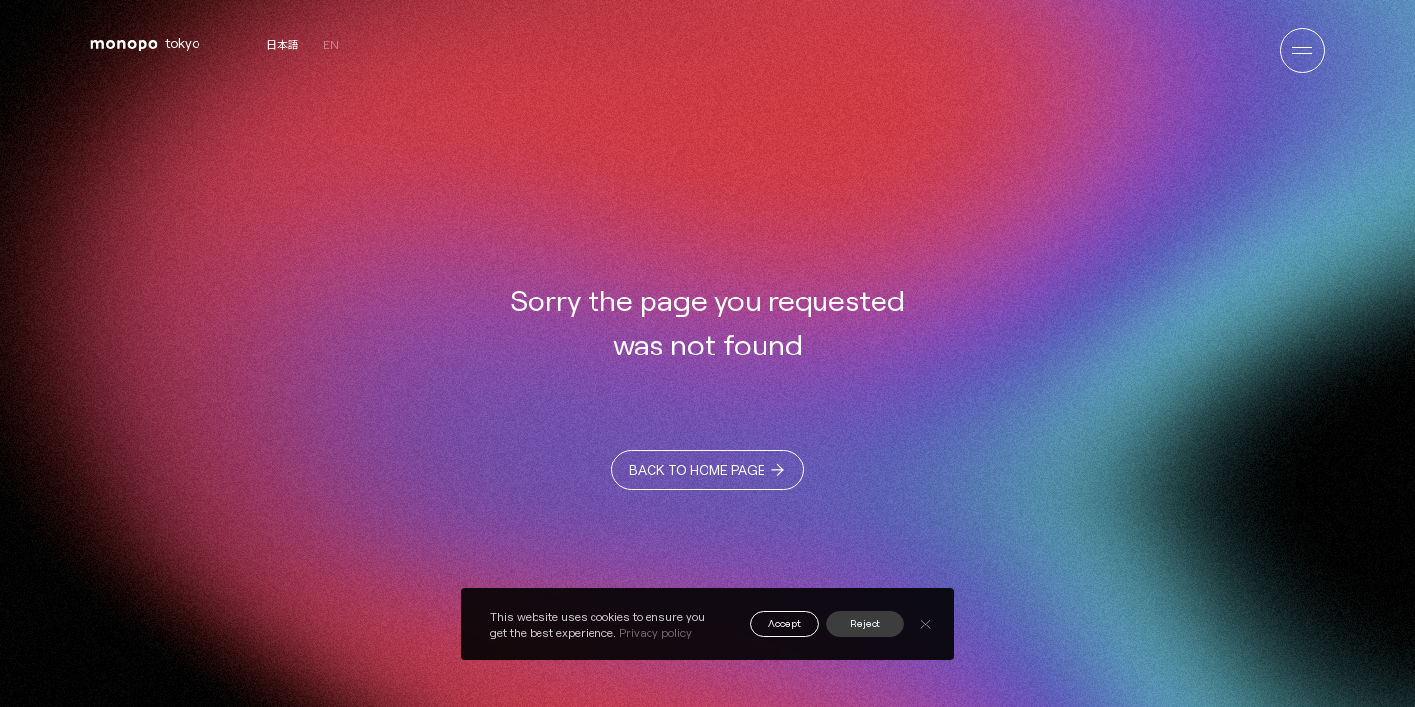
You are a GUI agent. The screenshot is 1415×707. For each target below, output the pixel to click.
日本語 (282, 44)
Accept (769, 623)
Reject (860, 623)
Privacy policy (655, 632)
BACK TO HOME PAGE (696, 477)
